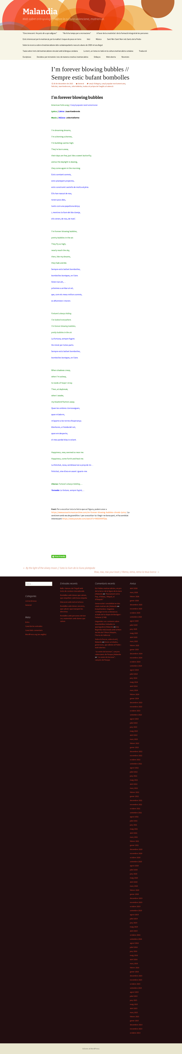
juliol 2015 (134, 996)
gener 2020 (134, 894)
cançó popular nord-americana (113, 83)
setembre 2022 (136, 763)
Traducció (143, 51)
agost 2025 (134, 621)
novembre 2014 (136, 1029)
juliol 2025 (134, 625)
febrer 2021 (134, 841)
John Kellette (76, 86)
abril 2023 (133, 735)
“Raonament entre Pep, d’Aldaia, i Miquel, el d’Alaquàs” (107, 597)
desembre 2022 (136, 751)
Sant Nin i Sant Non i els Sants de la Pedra (124, 39)
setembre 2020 (136, 861)
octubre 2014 (135, 1033)
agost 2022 (134, 768)
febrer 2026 (134, 596)
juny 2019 (133, 923)
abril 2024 (133, 686)
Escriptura (27, 57)
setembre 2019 (136, 910)
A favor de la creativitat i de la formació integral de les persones (122, 33)
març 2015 (134, 1012)
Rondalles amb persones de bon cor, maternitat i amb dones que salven (73, 618)
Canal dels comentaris (34, 630)
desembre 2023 (136, 702)
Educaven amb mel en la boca (71, 602)
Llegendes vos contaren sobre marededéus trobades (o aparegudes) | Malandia (107, 624)
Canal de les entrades (33, 626)
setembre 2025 (136, 617)
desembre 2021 (136, 800)
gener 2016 (134, 971)
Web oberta (111, 57)
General (81, 83)
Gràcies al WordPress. (91, 1048)
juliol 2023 (134, 723)
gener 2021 (134, 845)
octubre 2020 (135, 857)
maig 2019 (134, 927)
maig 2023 (134, 731)
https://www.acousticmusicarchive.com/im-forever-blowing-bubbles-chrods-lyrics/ (89, 512)
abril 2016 (133, 959)
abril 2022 (133, 784)
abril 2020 (133, 882)
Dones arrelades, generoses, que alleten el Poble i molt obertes (108, 645)
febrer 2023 (134, 743)
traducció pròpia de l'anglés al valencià (98, 86)
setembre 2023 (136, 715)
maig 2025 (134, 633)
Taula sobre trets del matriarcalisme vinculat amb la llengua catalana (50, 51)
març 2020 (134, 886)
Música (98, 39)
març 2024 (134, 690)
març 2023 (134, 739)
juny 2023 (133, 727)
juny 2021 (133, 825)
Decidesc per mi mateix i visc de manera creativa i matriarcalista (62, 57)
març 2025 (134, 641)
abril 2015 (133, 1008)
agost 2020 (134, 865)
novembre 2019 (136, 902)
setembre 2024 (136, 666)
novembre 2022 (136, 755)
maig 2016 (134, 955)
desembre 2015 (136, 976)
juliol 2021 (134, 821)
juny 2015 (133, 1000)
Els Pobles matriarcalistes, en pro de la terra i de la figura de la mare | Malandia (108, 591)
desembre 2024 (136, 653)
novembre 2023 (136, 706)
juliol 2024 (134, 674)
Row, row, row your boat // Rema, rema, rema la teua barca (126, 571)
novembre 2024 (136, 657)
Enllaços (97, 57)
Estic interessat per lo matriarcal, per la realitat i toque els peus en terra (52, 39)
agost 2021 (134, 816)
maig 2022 (134, 780)
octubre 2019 (135, 906)
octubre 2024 (135, 662)
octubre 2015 (135, 984)
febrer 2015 (134, 1016)
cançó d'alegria (95, 83)
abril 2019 (133, 931)
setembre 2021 (136, 812)
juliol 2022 (134, 772)
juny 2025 (133, 629)
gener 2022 (134, 796)
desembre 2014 (136, 1024)
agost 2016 (134, 943)
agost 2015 (134, 992)
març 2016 (134, 963)
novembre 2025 (136, 609)
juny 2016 (133, 951)
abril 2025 (133, 637)
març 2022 (134, 788)
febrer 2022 (134, 792)
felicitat (54, 86)
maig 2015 (134, 1004)
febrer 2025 (134, 645)
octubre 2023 (135, 710)
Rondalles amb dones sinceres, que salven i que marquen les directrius (72, 609)
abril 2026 (133, 588)
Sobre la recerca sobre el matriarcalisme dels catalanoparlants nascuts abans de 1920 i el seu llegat (63, 45)
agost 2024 (134, 670)
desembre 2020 (136, 849)
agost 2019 (134, 914)
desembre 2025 (136, 604)
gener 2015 (134, 1020)
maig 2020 (134, 878)
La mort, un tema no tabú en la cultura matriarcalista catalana (108, 51)
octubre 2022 (135, 759)
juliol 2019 (134, 918)
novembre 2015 (136, 980)
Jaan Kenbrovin (64, 86)
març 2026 (134, 592)
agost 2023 (134, 719)
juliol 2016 (134, 947)
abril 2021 (133, 833)
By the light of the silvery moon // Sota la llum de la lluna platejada (59, 567)
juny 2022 (133, 776)
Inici (88, 39)
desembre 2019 (136, 898)
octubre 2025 (135, 613)
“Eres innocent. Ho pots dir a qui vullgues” (40, 33)
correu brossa (30, 601)
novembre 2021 (136, 804)
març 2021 (134, 837)
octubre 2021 (135, 808)
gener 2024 (134, 698)
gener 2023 (134, 747)
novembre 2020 (136, 853)
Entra (27, 622)
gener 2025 (134, 649)
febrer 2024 (134, 694)
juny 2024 (133, 678)
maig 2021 (134, 829)
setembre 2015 (136, 988)
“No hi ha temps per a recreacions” (77, 33)
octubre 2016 (135, 935)
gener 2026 (134, 600)
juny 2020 (133, 874)
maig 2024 (134, 682)
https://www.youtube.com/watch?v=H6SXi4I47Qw (84, 518)
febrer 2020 (134, 890)
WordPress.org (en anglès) (35, 634)
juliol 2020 (134, 870)
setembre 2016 (136, 939)
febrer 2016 (134, 967)
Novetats (125, 57)
